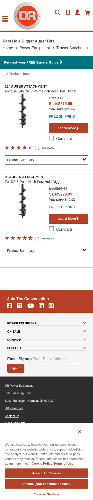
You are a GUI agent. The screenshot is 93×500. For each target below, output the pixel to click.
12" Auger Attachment (26, 86)
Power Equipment (34, 48)
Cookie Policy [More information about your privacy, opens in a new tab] (42, 463)
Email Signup (19, 359)
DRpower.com (14, 408)
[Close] (79, 431)
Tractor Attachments (73, 48)
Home (8, 48)
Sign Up (15, 368)
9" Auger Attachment (25, 177)
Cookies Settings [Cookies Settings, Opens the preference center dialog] (47, 494)
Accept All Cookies (46, 473)
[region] (46, 461)
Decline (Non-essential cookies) (46, 484)
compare (64, 139)
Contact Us (12, 416)
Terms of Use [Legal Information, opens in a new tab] (63, 463)
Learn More (68, 128)
